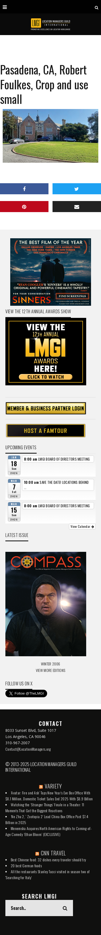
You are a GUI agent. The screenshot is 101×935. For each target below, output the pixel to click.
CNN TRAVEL (53, 853)
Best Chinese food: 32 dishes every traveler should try (48, 859)
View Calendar (82, 526)
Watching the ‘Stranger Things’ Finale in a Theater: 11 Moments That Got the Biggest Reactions (44, 807)
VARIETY (53, 786)
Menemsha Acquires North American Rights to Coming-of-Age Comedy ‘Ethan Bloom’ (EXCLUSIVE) (48, 831)
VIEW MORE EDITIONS (50, 670)
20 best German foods (26, 865)
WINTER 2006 (50, 664)
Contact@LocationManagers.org (28, 749)
